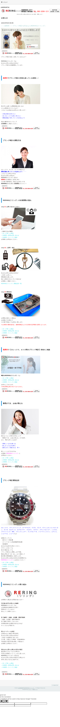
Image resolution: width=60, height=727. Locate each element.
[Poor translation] (5, 701)
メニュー (4, 2)
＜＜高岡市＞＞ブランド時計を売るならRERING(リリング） (23, 26)
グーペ (29, 689)
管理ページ (35, 689)
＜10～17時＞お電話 (7, 233)
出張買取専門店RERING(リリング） (26, 688)
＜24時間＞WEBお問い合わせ (10, 235)
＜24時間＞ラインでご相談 (9, 237)
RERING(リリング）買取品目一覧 (11, 283)
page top (55, 685)
